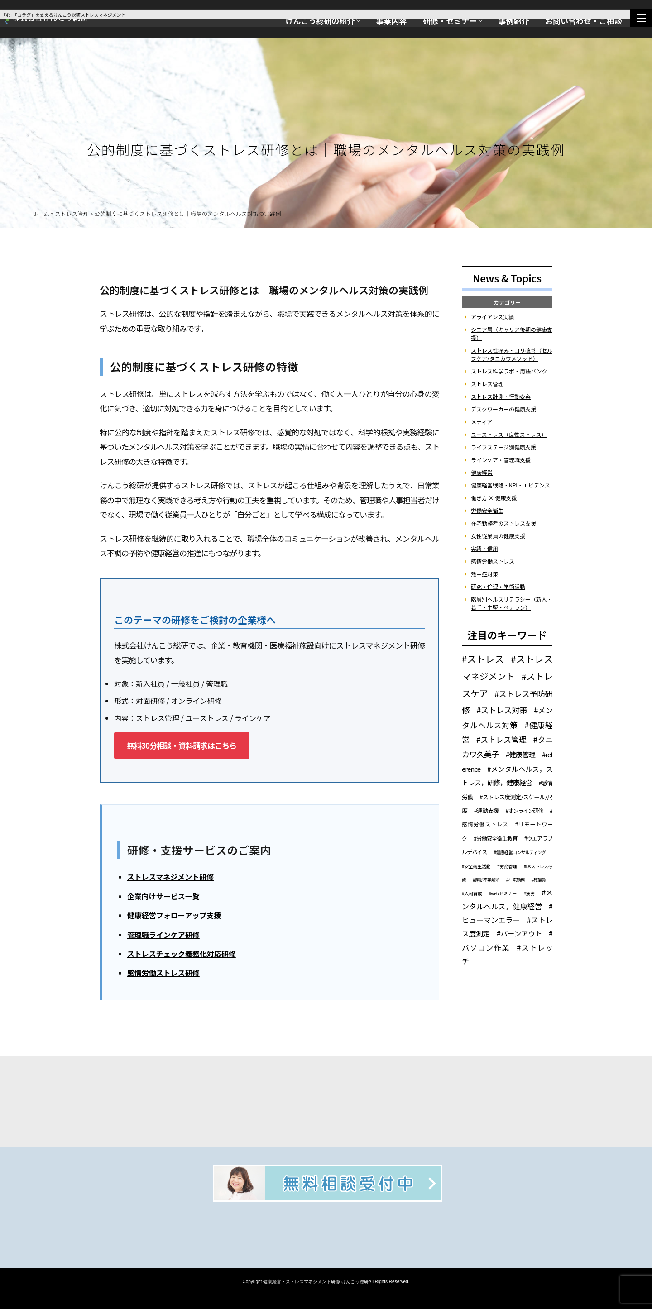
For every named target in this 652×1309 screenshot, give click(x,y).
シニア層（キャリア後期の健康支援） (511, 333)
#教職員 (538, 879)
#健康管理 (520, 754)
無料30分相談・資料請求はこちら (181, 746)
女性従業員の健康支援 (498, 536)
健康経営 (482, 472)
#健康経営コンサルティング (520, 852)
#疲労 (529, 893)
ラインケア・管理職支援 (501, 459)
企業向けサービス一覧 (163, 897)
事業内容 (391, 20)
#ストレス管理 (501, 739)
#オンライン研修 (524, 810)
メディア (481, 421)
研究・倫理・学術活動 (498, 586)
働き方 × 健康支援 (494, 498)
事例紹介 (513, 20)
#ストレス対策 (501, 710)
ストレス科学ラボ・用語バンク (509, 371)
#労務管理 (507, 866)
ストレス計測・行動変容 (501, 396)
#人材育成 (472, 893)
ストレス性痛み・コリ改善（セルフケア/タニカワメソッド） (511, 354)
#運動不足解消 (486, 879)
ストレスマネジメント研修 (170, 878)
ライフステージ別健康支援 (503, 447)
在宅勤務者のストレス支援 (503, 523)
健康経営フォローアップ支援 (174, 917)
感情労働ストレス (492, 561)
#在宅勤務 (515, 879)
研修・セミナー (450, 20)
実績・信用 (484, 548)
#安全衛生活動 (476, 866)
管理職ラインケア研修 (163, 936)
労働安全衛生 (487, 510)
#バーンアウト (519, 933)
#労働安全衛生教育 (495, 838)
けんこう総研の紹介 (320, 20)
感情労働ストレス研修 (163, 974)
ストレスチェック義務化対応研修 (181, 955)
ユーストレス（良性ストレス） (509, 434)
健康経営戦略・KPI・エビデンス (510, 485)
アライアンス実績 (492, 316)
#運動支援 (486, 810)
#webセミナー (503, 893)
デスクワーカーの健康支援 (503, 409)
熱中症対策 (484, 574)
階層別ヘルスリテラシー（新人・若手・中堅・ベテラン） (511, 603)
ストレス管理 (72, 215)
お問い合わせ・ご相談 (583, 20)
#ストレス (483, 658)
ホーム (41, 215)
